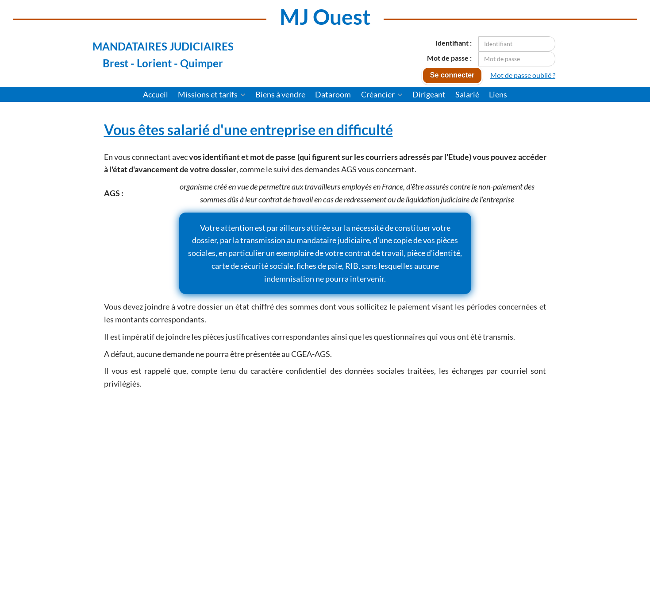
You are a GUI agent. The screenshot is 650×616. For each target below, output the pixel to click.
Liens (498, 94)
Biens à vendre (280, 94)
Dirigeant (429, 94)
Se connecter (452, 75)
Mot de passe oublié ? (522, 75)
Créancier (382, 94)
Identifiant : (453, 43)
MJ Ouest (325, 16)
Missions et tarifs (212, 94)
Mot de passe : (449, 58)
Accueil (155, 94)
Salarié (467, 94)
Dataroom (333, 94)
